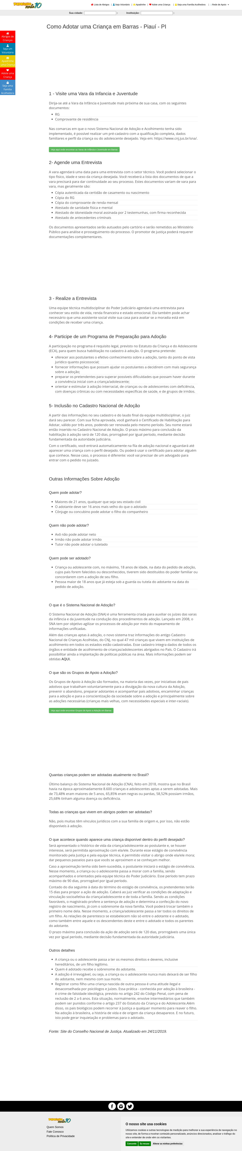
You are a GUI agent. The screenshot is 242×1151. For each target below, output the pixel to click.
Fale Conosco (55, 1131)
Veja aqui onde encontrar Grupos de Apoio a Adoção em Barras (81, 710)
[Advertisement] (121, 57)
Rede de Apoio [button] (220, 4)
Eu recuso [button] (144, 1143)
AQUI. (66, 659)
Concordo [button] (131, 1143)
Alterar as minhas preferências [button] (167, 1143)
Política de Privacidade (61, 1136)
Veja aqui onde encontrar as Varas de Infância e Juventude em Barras (84, 149)
